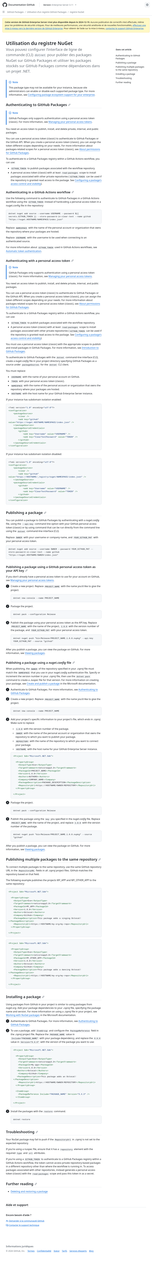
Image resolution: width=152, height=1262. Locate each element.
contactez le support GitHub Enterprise (124, 28)
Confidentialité (44, 1250)
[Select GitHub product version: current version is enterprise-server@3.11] (60, 5)
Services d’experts (78, 1250)
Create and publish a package (43, 683)
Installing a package (25, 996)
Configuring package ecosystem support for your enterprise (61, 94)
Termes (31, 1250)
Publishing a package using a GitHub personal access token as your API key (51, 569)
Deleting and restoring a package (29, 1191)
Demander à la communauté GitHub (25, 1220)
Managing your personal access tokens (70, 121)
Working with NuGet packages (23, 1015)
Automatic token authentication (23, 251)
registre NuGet (77, 12)
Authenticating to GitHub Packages (38, 104)
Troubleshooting (22, 1131)
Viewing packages (35, 653)
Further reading (21, 1183)
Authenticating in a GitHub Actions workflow (40, 192)
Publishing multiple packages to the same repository (53, 859)
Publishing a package (26, 512)
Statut (56, 1250)
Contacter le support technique (22, 1225)
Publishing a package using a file (40, 663)
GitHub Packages (15, 12)
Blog (91, 1250)
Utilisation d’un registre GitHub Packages (47, 12)
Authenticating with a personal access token (40, 261)
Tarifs (64, 1250)
